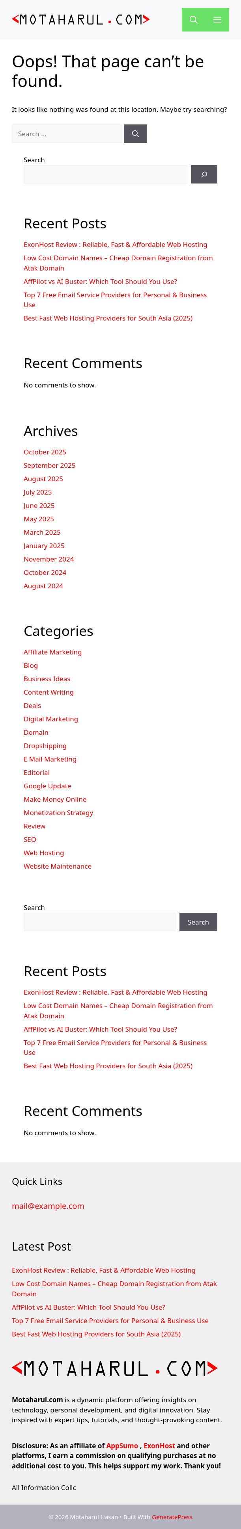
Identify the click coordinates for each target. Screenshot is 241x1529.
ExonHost (159, 1445)
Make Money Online (55, 799)
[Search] (135, 133)
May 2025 (39, 518)
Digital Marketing (51, 718)
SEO (30, 839)
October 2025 (45, 451)
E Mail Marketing (50, 759)
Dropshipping (45, 745)
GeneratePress (172, 1517)
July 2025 (38, 492)
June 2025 (39, 505)
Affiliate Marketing (53, 651)
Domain (36, 732)
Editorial (37, 772)
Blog (31, 665)
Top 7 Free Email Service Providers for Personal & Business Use (110, 1320)
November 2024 (49, 558)
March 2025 (42, 532)
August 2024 (43, 585)
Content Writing (49, 692)
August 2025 (43, 478)
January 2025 (44, 545)
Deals (32, 705)
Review (34, 825)
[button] (194, 20)
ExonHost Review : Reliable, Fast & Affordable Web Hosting (115, 244)
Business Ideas (47, 678)
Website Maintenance (58, 866)
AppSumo (122, 1445)
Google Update (47, 785)
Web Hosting (44, 852)
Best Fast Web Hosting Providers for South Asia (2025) (108, 317)
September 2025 (49, 465)
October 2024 (45, 572)
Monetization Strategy (58, 812)
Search (34, 159)
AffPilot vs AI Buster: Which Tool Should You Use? (100, 281)
